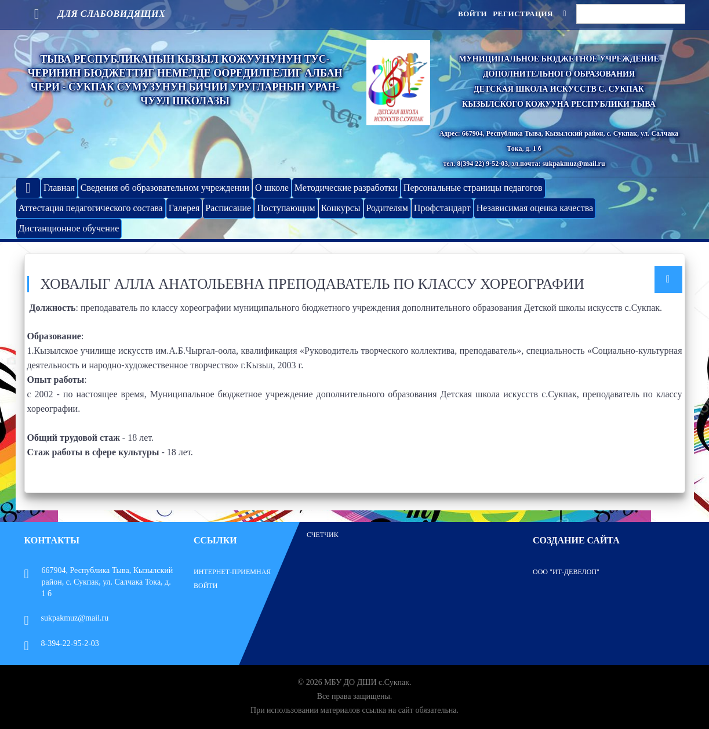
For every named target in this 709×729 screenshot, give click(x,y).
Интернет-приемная (232, 572)
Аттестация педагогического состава (91, 208)
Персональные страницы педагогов (473, 188)
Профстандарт (442, 208)
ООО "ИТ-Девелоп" (566, 572)
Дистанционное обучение (69, 228)
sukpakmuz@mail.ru (66, 618)
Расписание (228, 208)
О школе (272, 188)
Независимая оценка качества (535, 208)
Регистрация (523, 13)
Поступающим (286, 208)
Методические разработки (346, 188)
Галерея (184, 208)
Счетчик (323, 535)
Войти (472, 13)
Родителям (387, 208)
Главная (59, 188)
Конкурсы (341, 208)
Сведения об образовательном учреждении (165, 188)
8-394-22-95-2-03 (61, 643)
